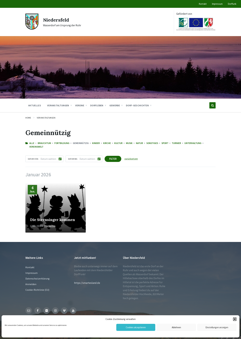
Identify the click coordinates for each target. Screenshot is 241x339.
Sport (164, 143)
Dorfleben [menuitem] (96, 105)
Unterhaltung (192, 143)
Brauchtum (44, 143)
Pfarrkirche (49, 225)
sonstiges (152, 143)
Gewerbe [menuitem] (114, 105)
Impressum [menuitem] (217, 3)
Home (28, 117)
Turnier (176, 143)
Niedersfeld (56, 20)
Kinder (96, 143)
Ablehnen (176, 327)
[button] (234, 319)
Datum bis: (72, 159)
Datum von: (33, 159)
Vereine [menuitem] (79, 105)
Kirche (107, 143)
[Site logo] (31, 28)
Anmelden (30, 284)
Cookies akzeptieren (136, 327)
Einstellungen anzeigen (216, 327)
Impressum (31, 272)
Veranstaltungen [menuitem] (58, 105)
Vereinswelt (36, 146)
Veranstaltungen (46, 117)
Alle (31, 143)
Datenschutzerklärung (37, 278)
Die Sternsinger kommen (52, 219)
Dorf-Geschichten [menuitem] (137, 105)
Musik (129, 143)
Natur (139, 143)
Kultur (118, 143)
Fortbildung (61, 143)
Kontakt (29, 267)
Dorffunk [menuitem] (232, 3)
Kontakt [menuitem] (203, 3)
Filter (113, 159)
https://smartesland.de (87, 283)
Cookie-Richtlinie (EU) (37, 289)
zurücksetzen (131, 158)
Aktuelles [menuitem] (34, 105)
